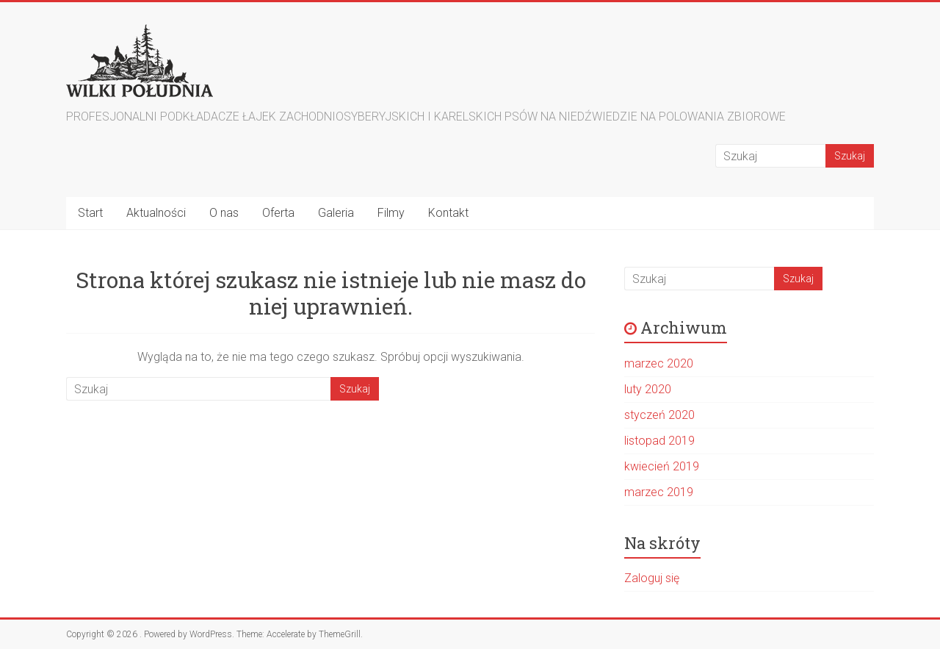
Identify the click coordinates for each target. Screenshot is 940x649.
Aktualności (156, 213)
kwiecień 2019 (661, 466)
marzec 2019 (658, 492)
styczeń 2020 (659, 415)
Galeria (336, 213)
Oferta (278, 213)
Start (90, 213)
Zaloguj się (651, 578)
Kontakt (448, 213)
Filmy (391, 213)
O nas (224, 213)
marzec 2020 (658, 363)
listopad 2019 (659, 441)
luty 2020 (647, 389)
